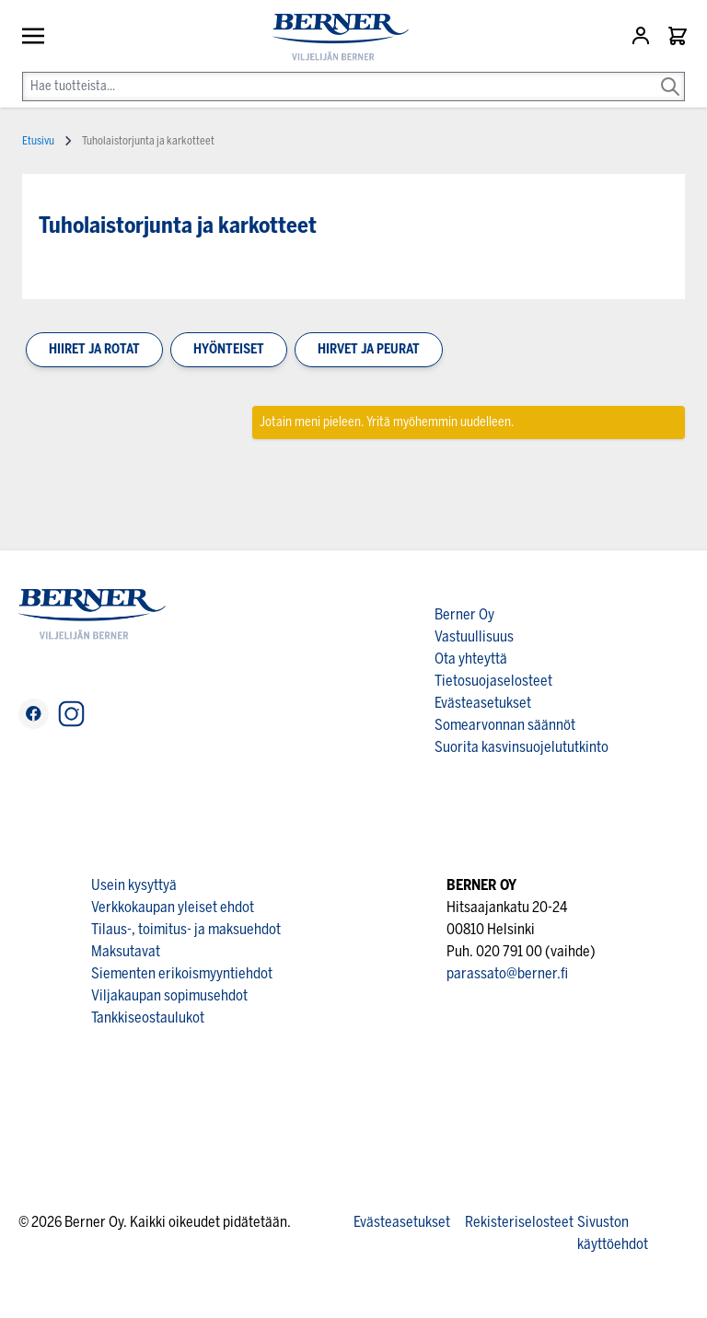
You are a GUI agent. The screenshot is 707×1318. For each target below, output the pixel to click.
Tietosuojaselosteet (493, 680)
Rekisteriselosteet (519, 1222)
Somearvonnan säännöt (505, 725)
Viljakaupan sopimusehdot (169, 995)
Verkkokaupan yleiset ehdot (172, 907)
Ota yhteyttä (471, 658)
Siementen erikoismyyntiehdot (181, 973)
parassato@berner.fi (507, 973)
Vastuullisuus (474, 636)
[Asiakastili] (642, 35)
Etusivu (38, 140)
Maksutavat (125, 951)
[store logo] (333, 37)
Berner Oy (464, 614)
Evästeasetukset (483, 702)
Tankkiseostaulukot (147, 1017)
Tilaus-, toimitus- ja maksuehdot (186, 929)
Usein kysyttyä (134, 885)
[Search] (670, 73)
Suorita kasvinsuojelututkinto (521, 747)
